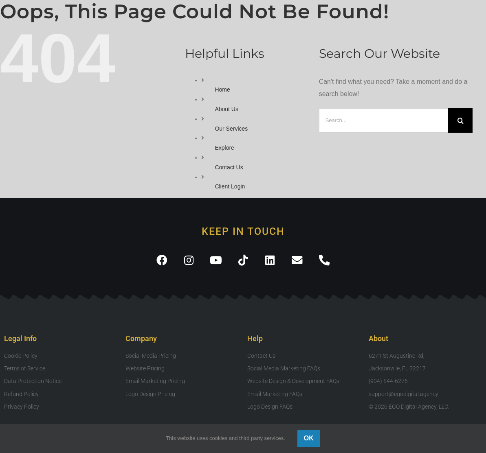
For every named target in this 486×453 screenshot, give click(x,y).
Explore (224, 147)
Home (222, 89)
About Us (226, 109)
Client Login (230, 186)
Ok (309, 438)
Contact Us (229, 167)
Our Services (231, 128)
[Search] (460, 120)
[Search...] (384, 120)
